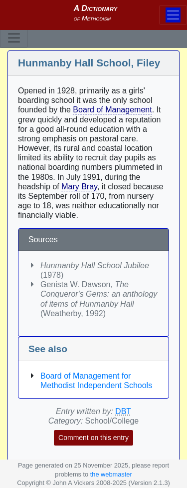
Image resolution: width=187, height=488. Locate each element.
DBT (123, 411)
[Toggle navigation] (14, 38)
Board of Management (112, 109)
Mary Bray (79, 186)
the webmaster (111, 474)
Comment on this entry (93, 438)
